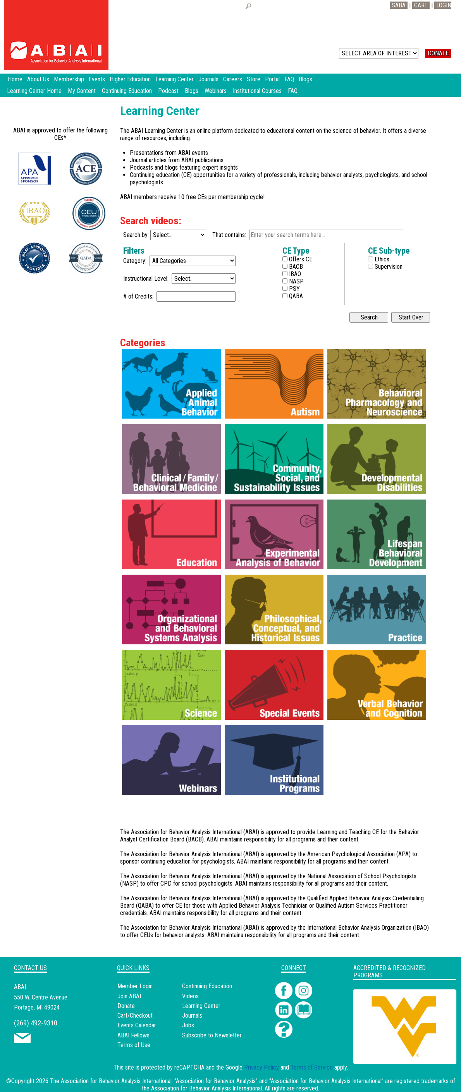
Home (15, 79)
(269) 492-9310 (35, 1022)
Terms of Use (133, 1045)
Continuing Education (127, 90)
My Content (82, 90)
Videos (190, 996)
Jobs (188, 1025)
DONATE (438, 53)
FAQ (293, 90)
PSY (293, 288)
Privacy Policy (261, 1067)
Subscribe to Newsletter (212, 1035)
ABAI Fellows (133, 1035)
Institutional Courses (257, 90)
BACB (295, 266)
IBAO (294, 274)
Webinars (216, 90)
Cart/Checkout (135, 1015)
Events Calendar (136, 1025)
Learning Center (201, 1006)
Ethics (381, 259)
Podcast (168, 90)
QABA (295, 296)
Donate (126, 1006)
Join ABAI (129, 996)
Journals (192, 1015)
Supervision (388, 266)
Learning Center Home (34, 90)
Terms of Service (312, 1067)
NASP (295, 281)
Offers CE (299, 259)
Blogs (191, 90)
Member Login (135, 986)
